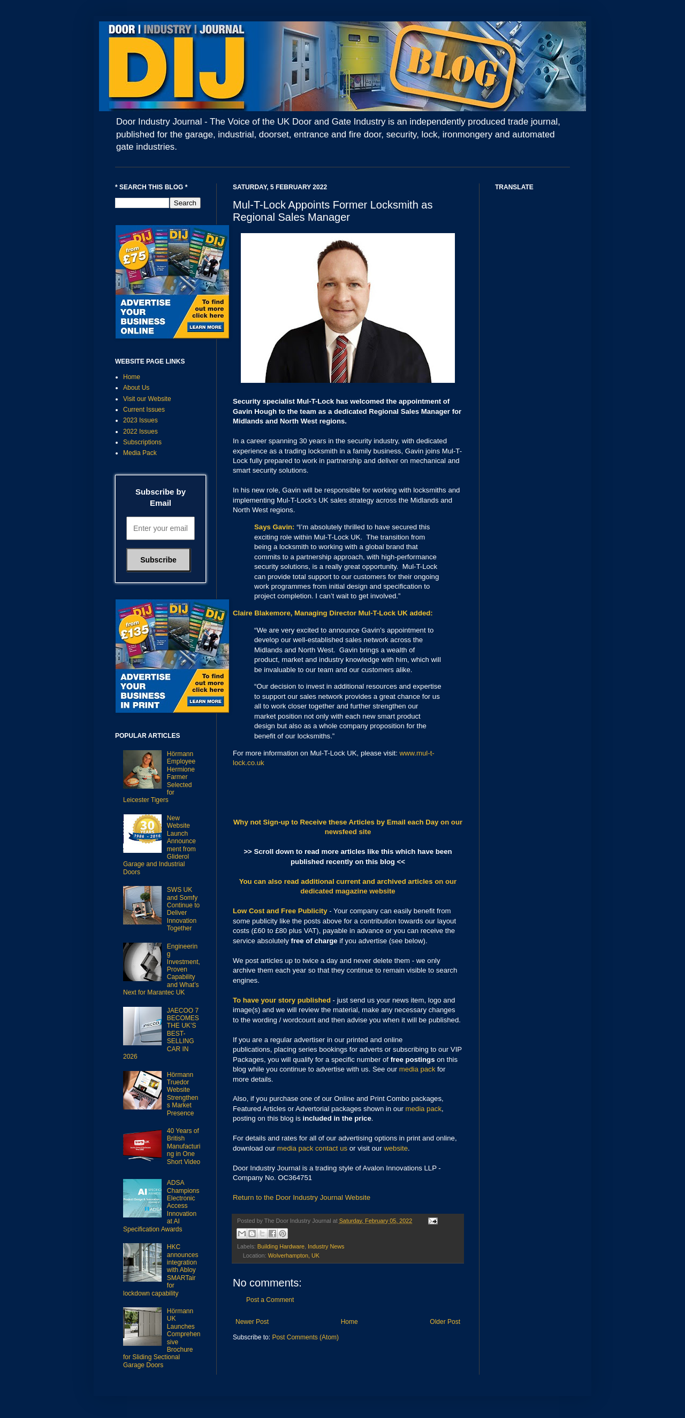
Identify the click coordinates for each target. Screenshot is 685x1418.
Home (349, 1321)
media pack (417, 1069)
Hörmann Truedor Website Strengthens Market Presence (183, 1094)
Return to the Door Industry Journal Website (301, 1197)
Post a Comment (270, 1300)
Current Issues (144, 409)
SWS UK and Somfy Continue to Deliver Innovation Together (183, 909)
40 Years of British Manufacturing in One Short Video (184, 1146)
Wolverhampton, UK (293, 1255)
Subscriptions (142, 442)
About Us (136, 387)
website (396, 1148)
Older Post (445, 1321)
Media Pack (140, 453)
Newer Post (252, 1321)
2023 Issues (140, 420)
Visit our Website (147, 399)
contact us (331, 1148)
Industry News (326, 1246)
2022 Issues (140, 431)
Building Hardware (281, 1246)
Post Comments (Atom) (305, 1337)
